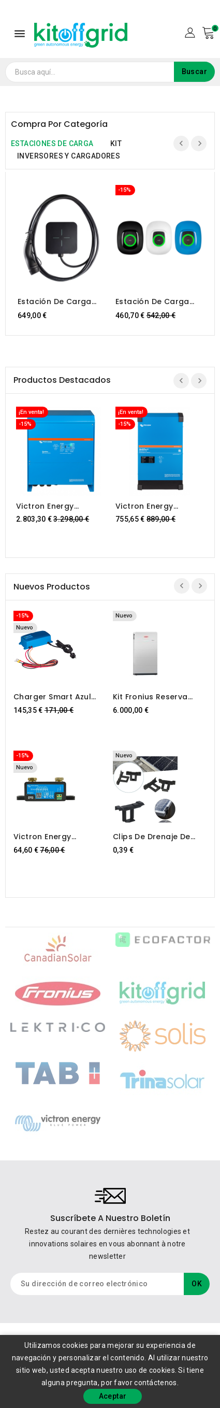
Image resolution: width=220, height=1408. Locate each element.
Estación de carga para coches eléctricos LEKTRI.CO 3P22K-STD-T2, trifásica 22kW (57, 301)
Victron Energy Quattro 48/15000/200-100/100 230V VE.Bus (60, 506)
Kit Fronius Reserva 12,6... (150, 696)
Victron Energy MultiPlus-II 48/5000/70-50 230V (157, 506)
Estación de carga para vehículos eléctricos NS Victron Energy (156, 301)
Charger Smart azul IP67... (52, 696)
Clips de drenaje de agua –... (151, 836)
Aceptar (113, 1396)
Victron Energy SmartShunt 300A (47, 836)
